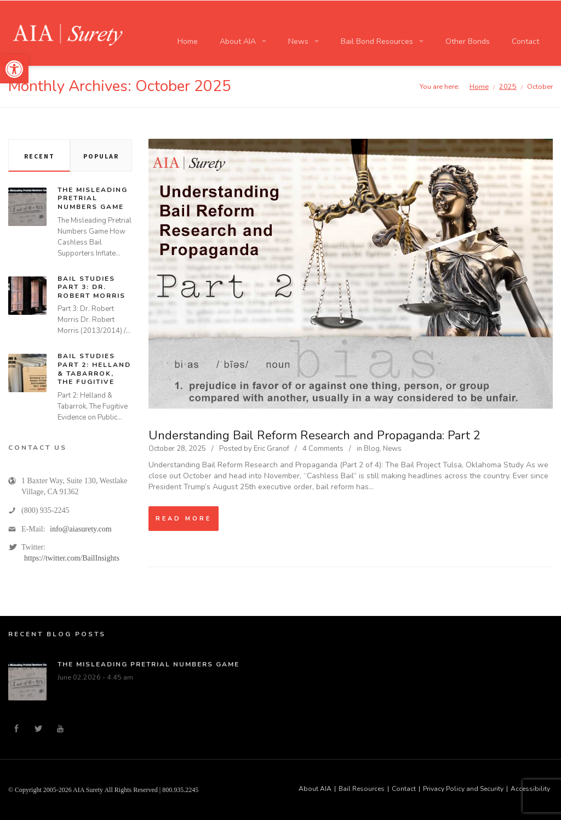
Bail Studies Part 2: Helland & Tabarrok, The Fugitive (94, 369)
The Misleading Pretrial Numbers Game (93, 198)
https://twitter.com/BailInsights (71, 558)
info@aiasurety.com (81, 529)
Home (479, 86)
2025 (508, 86)
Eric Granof (271, 449)
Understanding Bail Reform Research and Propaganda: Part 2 (314, 435)
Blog (372, 449)
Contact (404, 788)
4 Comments (323, 449)
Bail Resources (362, 788)
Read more (183, 518)
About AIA (315, 788)
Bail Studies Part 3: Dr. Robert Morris (91, 287)
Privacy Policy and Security (463, 788)
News (392, 449)
